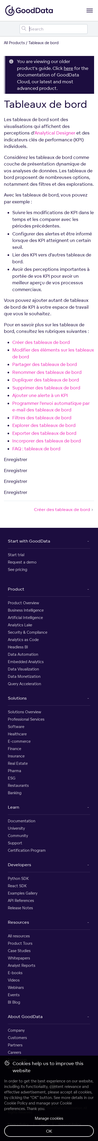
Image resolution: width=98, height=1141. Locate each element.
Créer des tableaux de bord (41, 342)
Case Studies (19, 950)
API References (21, 900)
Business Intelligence (26, 610)
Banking (14, 793)
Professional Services (26, 719)
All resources (19, 936)
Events (14, 995)
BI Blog (14, 1002)
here (68, 68)
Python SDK (18, 878)
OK (49, 1131)
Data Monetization (24, 676)
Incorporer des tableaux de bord (46, 440)
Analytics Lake (20, 625)
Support (15, 843)
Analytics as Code (23, 639)
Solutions (17, 698)
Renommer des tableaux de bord (47, 372)
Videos (14, 980)
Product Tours (20, 943)
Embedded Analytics (26, 661)
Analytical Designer (54, 133)
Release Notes (20, 908)
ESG (11, 778)
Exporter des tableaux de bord (44, 433)
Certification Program (27, 850)
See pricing (17, 569)
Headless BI (18, 647)
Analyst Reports (21, 965)
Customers (17, 1037)
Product (16, 589)
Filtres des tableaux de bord (41, 417)
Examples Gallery (22, 893)
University (16, 828)
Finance (14, 748)
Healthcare (17, 734)
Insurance (16, 756)
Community (18, 835)
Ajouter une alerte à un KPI (40, 395)
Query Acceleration (24, 683)
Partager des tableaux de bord (44, 364)
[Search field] (54, 29)
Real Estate (18, 763)
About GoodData (25, 1016)
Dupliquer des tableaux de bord (45, 380)
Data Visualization (23, 669)
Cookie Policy (15, 1103)
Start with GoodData (29, 541)
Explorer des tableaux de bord (44, 425)
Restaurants (18, 785)
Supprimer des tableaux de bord (46, 387)
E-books (15, 972)
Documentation (21, 821)
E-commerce (19, 741)
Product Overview (23, 603)
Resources (18, 922)
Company (16, 1030)
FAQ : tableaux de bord (36, 448)
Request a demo (22, 562)
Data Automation (23, 654)
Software (16, 726)
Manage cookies (49, 1118)
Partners (15, 1045)
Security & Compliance (27, 632)
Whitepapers (19, 958)
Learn (13, 807)
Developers (19, 864)
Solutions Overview (24, 712)
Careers (14, 1052)
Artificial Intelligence (25, 617)
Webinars (16, 987)
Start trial (16, 555)
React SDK (17, 886)
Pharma (14, 770)
